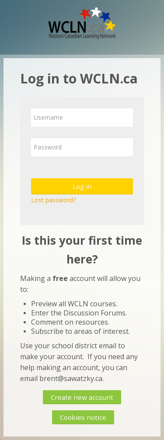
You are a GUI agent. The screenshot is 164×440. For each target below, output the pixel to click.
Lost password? (53, 200)
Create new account (82, 397)
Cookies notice (83, 417)
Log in (82, 186)
